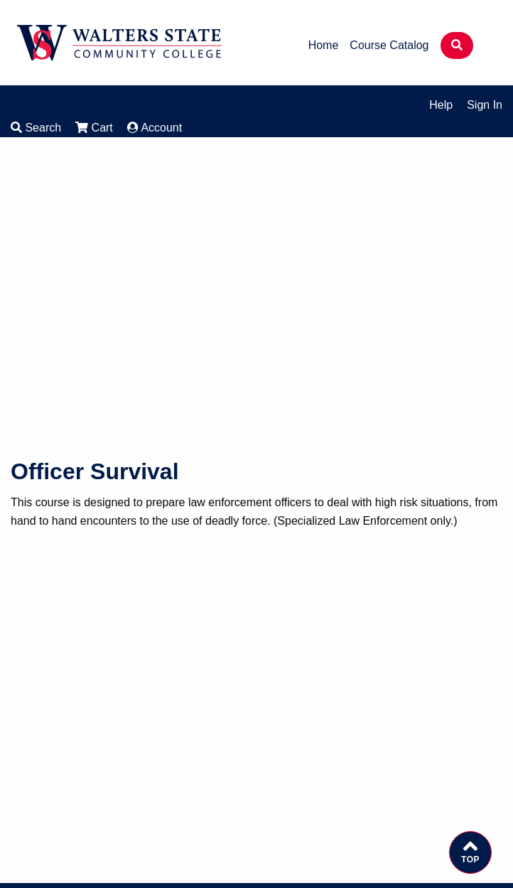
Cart (94, 128)
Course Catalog (389, 45)
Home (323, 45)
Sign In (484, 105)
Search (36, 128)
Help (441, 105)
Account (154, 128)
